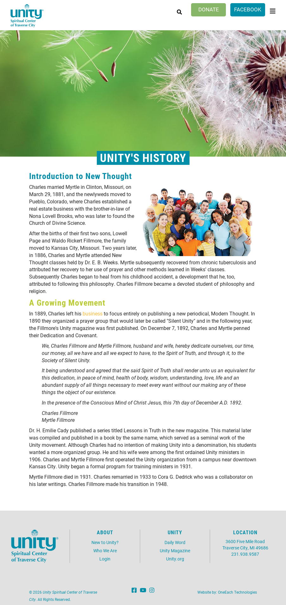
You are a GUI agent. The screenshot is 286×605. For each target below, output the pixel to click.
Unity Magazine (175, 551)
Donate (208, 9)
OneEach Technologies (237, 592)
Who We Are (105, 551)
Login (104, 559)
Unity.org (175, 559)
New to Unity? (105, 542)
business (93, 313)
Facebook (247, 9)
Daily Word (175, 542)
